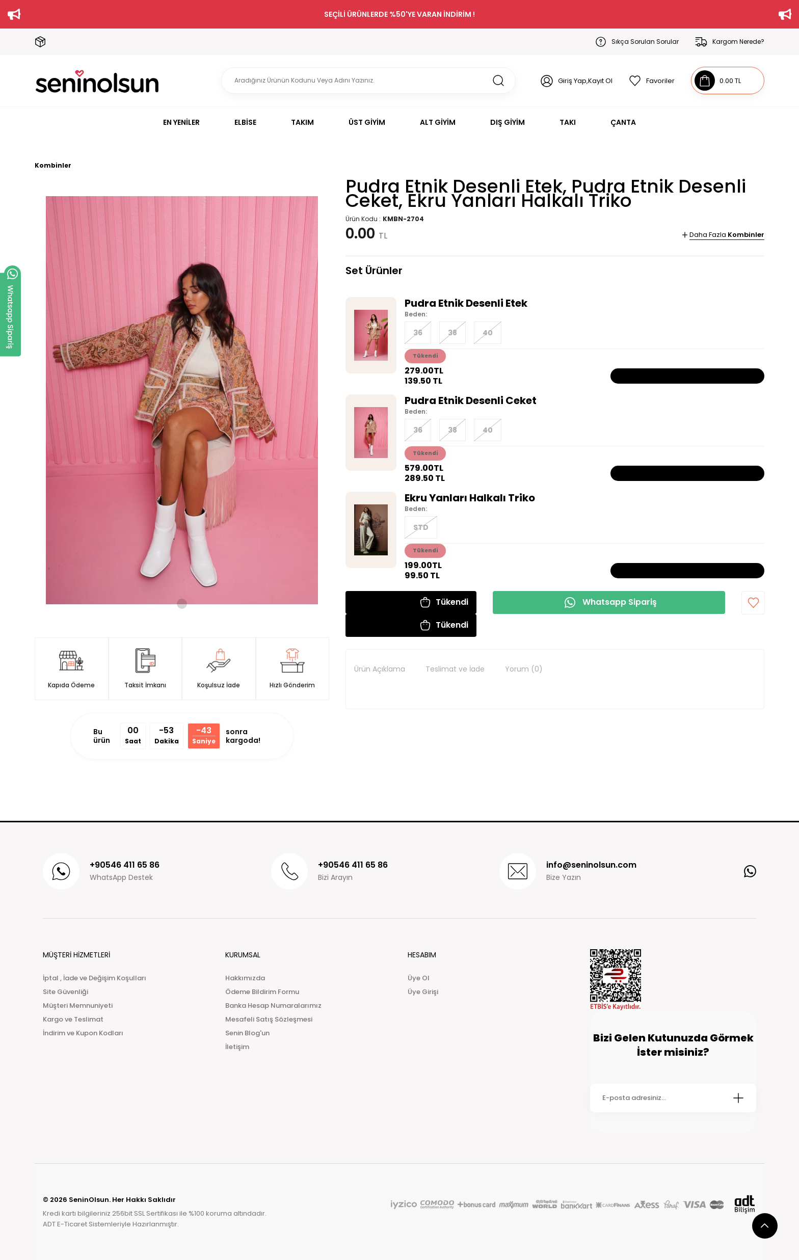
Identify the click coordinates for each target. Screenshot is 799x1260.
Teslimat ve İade (455, 669)
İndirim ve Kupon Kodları (83, 1033)
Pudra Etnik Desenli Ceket (471, 400)
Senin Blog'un (247, 1033)
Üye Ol (419, 978)
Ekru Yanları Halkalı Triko (470, 498)
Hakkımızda (245, 978)
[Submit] (738, 1098)
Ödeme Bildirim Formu (262, 992)
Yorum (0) (524, 669)
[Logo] (97, 80)
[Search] (368, 80)
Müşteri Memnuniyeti (78, 1005)
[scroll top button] (765, 1226)
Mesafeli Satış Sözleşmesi (268, 1019)
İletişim (237, 1047)
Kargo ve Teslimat (73, 1019)
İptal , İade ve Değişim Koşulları (94, 978)
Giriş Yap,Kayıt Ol (585, 81)
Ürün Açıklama (379, 669)
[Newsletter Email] (673, 1098)
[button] (410, 602)
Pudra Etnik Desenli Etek (466, 303)
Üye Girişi (423, 992)
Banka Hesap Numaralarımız (273, 1005)
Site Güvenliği (65, 992)
